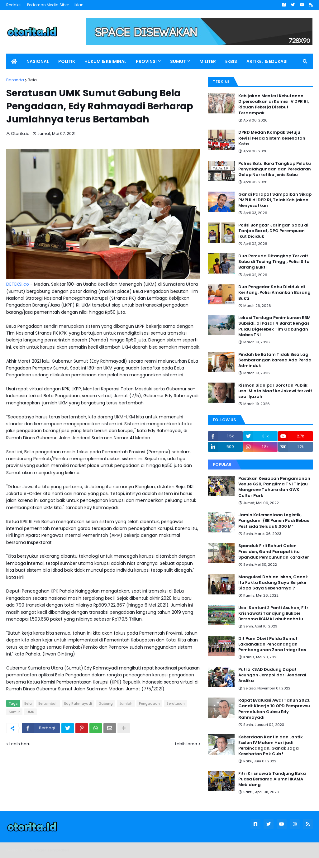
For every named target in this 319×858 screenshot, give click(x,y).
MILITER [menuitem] (207, 61)
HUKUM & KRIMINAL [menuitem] (105, 61)
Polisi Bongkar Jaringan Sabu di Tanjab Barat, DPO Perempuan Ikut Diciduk (273, 230)
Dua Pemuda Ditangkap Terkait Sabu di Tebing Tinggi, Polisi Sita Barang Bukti (274, 261)
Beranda (15, 80)
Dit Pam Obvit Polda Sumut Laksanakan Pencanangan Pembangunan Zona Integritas (272, 644)
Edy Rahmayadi (78, 703)
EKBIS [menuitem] (231, 61)
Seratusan (175, 703)
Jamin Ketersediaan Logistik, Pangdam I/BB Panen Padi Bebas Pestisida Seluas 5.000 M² (273, 520)
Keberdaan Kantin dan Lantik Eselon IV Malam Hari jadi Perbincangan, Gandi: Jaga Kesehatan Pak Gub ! (270, 745)
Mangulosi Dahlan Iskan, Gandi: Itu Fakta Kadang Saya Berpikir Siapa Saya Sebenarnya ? (273, 582)
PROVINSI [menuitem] (146, 61)
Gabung (105, 703)
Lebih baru (20, 744)
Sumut (14, 711)
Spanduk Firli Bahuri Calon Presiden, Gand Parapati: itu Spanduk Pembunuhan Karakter (273, 551)
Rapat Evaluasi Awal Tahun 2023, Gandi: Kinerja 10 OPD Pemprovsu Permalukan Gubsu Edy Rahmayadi (274, 709)
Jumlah (125, 703)
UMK (30, 711)
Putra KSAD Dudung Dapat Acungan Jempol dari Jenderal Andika (272, 675)
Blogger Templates (49, 850)
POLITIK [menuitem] (66, 61)
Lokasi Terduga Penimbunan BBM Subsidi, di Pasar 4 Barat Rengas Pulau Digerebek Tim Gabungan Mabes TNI (274, 326)
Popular (222, 464)
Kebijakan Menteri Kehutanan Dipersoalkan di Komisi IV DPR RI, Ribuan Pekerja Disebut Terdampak (273, 104)
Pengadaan (149, 703)
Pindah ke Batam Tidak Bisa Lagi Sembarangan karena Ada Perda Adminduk (275, 360)
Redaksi (13, 4)
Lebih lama (186, 744)
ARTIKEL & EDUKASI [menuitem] (267, 61)
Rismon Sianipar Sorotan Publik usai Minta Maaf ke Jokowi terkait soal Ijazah (275, 391)
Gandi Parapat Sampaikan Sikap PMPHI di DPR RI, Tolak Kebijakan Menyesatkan (275, 200)
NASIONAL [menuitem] (37, 61)
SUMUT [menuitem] (178, 61)
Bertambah (48, 703)
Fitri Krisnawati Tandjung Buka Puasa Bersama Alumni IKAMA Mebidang (272, 779)
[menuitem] (14, 61)
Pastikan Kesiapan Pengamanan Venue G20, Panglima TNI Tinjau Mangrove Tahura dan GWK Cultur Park (274, 487)
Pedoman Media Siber (48, 4)
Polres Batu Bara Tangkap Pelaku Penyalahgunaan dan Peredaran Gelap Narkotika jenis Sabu (274, 169)
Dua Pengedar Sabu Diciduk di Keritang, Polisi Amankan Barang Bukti (274, 292)
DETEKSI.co (17, 284)
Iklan (78, 4)
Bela (32, 80)
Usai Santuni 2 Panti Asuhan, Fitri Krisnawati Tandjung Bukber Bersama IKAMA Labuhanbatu (274, 613)
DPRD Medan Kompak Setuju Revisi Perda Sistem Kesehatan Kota (271, 138)
